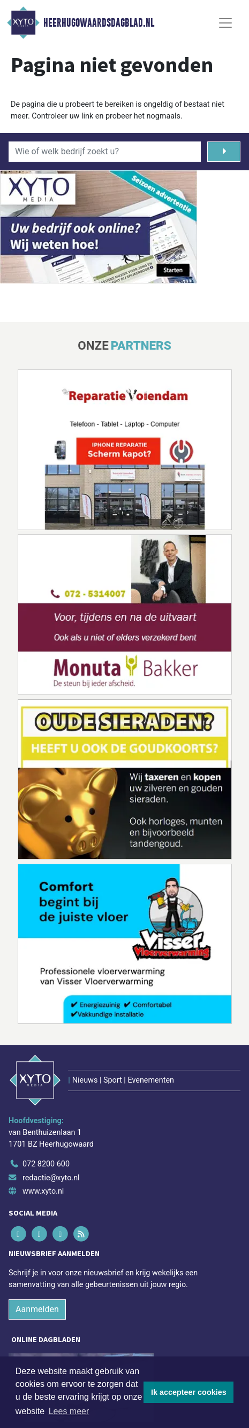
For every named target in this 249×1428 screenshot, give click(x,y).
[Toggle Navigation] (225, 23)
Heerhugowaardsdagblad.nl (98, 23)
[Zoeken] (223, 151)
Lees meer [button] (69, 1411)
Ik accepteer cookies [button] (189, 1392)
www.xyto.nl (43, 1191)
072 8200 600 (46, 1164)
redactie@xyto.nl (51, 1177)
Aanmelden (37, 1309)
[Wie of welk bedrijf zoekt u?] (105, 151)
